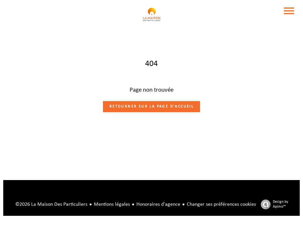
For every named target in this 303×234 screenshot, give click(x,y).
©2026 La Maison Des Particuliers (51, 204)
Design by (273, 204)
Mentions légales (112, 204)
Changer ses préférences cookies (221, 204)
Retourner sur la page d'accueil (151, 107)
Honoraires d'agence (158, 204)
